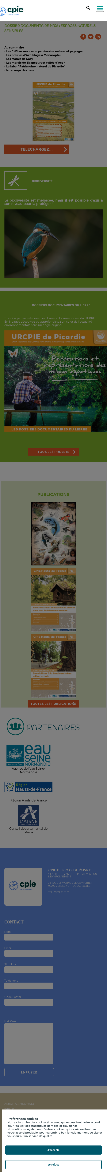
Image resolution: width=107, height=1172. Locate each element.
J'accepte (53, 1150)
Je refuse (53, 1164)
